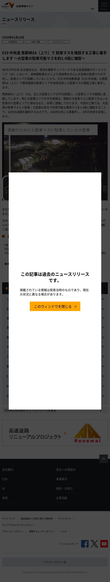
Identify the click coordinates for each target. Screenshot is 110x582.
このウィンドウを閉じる (53, 306)
